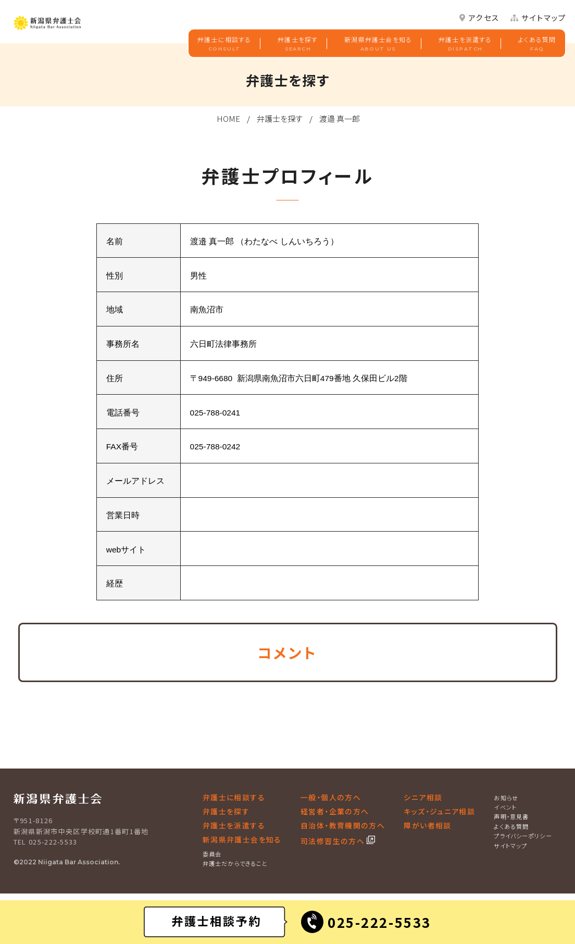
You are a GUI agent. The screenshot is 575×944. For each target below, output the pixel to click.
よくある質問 (537, 44)
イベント (505, 807)
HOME (228, 118)
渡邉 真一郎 (339, 118)
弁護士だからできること (235, 863)
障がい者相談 (427, 825)
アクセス (484, 18)
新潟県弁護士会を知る (378, 44)
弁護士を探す (298, 44)
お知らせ (506, 798)
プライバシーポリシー (523, 836)
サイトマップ (544, 18)
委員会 (212, 854)
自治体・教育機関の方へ (343, 825)
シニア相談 (423, 797)
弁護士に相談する (224, 44)
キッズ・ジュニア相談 (439, 811)
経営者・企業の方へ (335, 811)
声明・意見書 (511, 816)
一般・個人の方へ (331, 797)
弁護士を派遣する (465, 44)
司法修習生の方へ (334, 841)
